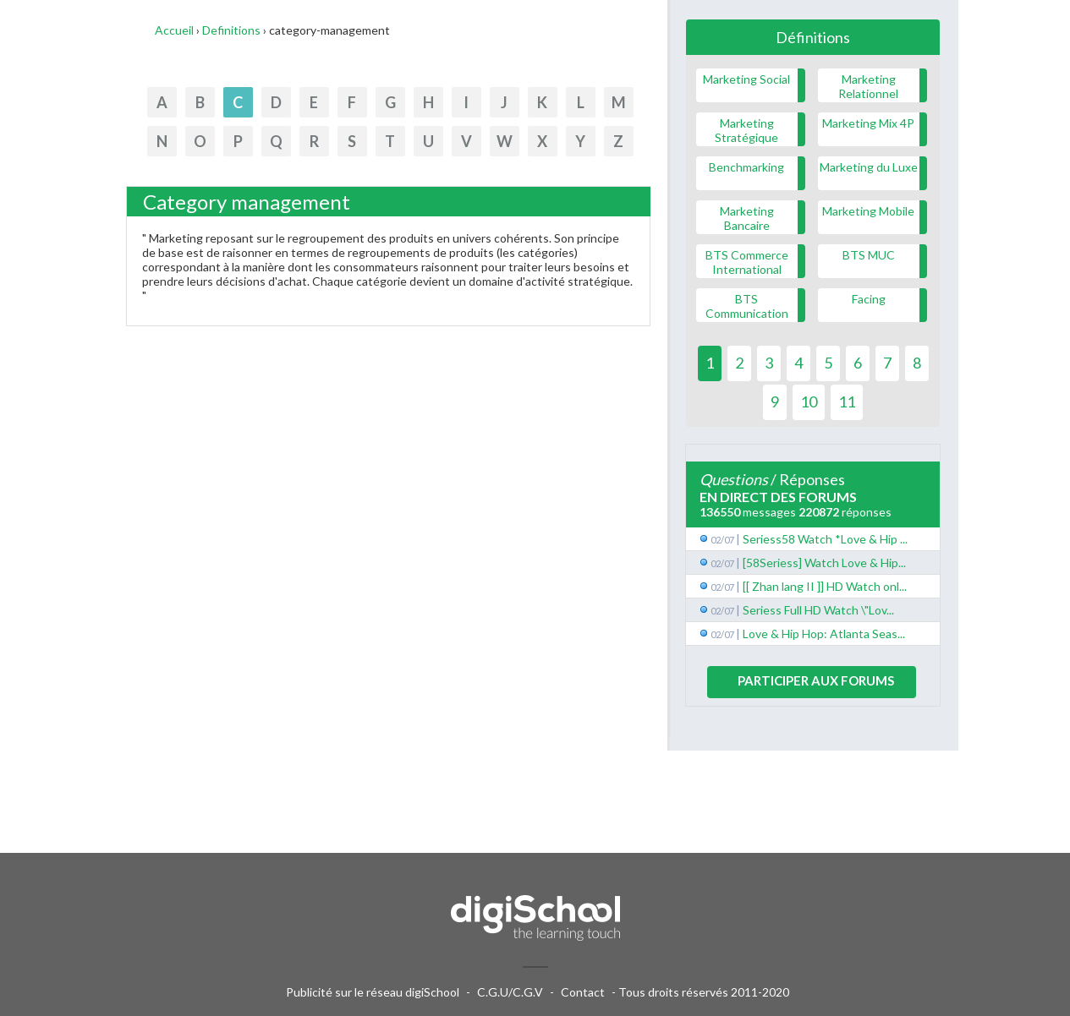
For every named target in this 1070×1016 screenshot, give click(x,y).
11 (846, 401)
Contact (583, 992)
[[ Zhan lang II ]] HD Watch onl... (825, 586)
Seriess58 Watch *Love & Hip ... (825, 539)
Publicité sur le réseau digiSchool (372, 992)
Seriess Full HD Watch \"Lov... (818, 610)
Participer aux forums (816, 680)
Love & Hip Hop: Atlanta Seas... (824, 633)
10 (808, 401)
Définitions (813, 37)
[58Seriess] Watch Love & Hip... (824, 562)
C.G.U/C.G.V (510, 992)
